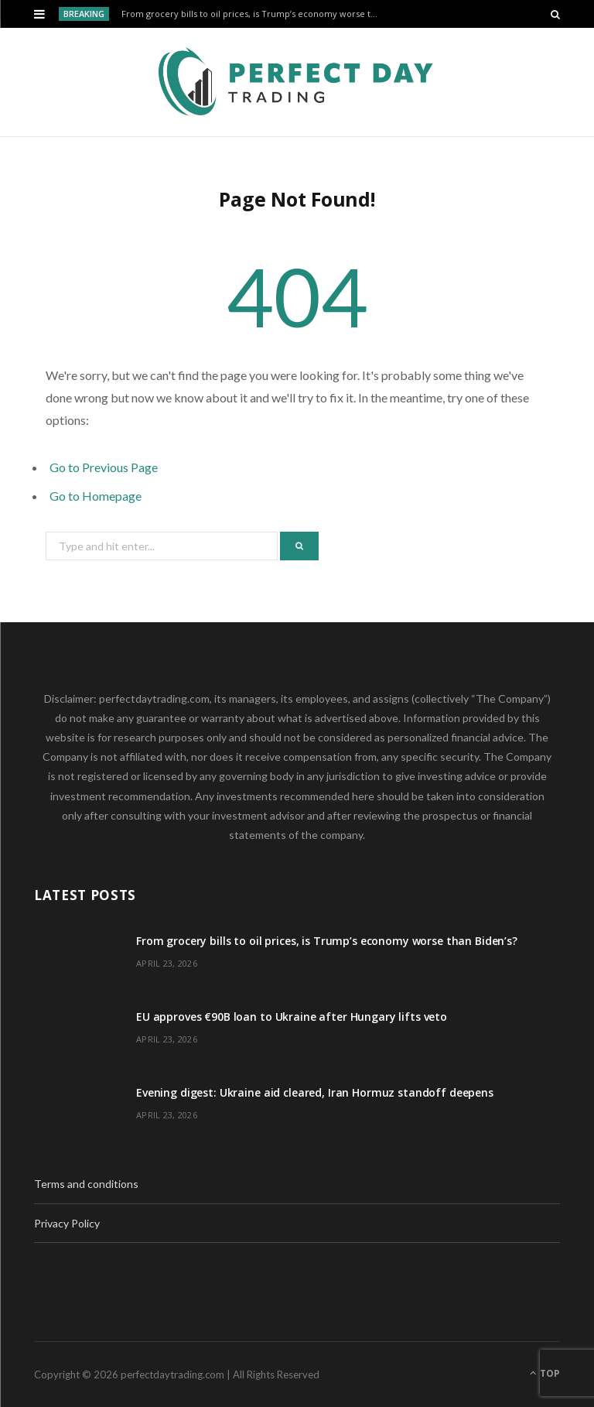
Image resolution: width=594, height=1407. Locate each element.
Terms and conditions (86, 1183)
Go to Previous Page (104, 467)
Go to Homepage (96, 495)
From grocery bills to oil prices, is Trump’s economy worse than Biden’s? (255, 14)
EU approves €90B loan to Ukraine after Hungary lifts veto (291, 1016)
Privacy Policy (67, 1223)
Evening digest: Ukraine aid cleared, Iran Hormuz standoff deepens (314, 1092)
